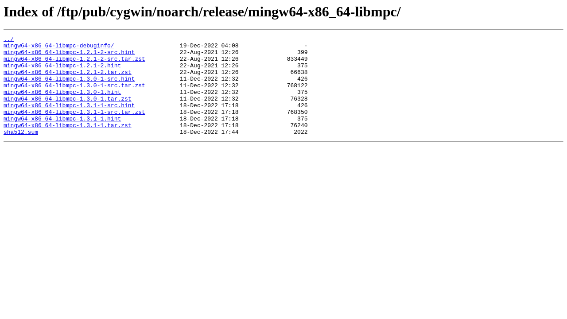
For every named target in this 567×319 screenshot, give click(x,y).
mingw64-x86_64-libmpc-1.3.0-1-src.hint (69, 88)
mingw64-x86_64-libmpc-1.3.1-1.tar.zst (68, 144)
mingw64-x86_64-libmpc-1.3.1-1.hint (62, 136)
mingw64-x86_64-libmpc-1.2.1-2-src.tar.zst (74, 64)
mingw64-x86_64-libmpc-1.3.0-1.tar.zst (68, 112)
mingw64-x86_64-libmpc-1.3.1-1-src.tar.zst (74, 128)
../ (9, 40)
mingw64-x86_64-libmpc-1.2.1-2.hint (62, 72)
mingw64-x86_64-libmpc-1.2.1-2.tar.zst (68, 80)
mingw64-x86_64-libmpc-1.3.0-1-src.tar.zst (74, 96)
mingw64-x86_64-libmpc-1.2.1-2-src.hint (69, 56)
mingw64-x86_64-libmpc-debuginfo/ (59, 48)
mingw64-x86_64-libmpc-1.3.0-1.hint (62, 104)
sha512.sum (21, 152)
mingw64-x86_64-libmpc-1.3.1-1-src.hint (69, 120)
